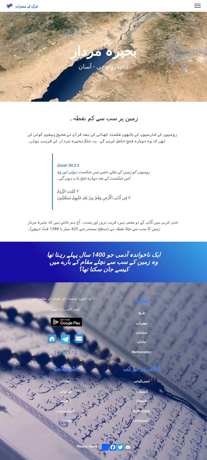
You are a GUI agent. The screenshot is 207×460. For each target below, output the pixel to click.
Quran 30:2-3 (68, 165)
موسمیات (65, 420)
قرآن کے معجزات (26, 6)
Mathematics (141, 352)
